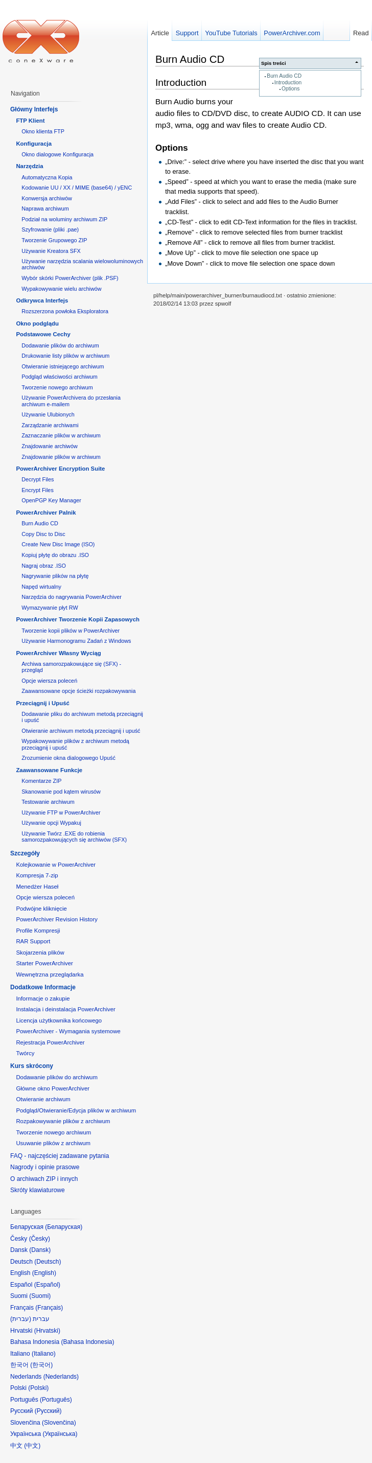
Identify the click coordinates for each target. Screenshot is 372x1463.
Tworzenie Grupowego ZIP (54, 240)
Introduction (287, 82)
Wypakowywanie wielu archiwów (61, 289)
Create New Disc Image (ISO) (58, 544)
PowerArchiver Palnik (46, 512)
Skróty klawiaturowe (37, 1190)
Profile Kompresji (38, 930)
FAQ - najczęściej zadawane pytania (59, 1155)
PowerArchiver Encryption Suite (60, 469)
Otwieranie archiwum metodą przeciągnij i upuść (80, 731)
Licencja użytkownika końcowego (59, 1020)
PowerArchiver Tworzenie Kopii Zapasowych (78, 619)
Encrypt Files (37, 490)
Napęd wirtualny (41, 587)
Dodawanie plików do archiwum (60, 345)
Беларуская (63, 1226)
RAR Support (33, 941)
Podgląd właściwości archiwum (59, 377)
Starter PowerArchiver (44, 963)
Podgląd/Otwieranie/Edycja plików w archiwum (76, 1110)
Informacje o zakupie (42, 998)
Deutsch (47, 1261)
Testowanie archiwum (48, 802)
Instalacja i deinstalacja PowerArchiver (65, 1009)
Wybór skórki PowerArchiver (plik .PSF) (69, 278)
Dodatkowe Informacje (43, 987)
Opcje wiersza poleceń (49, 681)
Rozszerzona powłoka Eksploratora (64, 311)
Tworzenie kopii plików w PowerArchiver (70, 631)
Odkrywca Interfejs (42, 300)
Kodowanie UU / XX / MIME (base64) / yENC (76, 187)
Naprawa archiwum (45, 208)
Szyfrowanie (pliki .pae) (50, 229)
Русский (48, 1410)
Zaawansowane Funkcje (49, 770)
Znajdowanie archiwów (49, 446)
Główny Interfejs (34, 109)
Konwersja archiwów (46, 198)
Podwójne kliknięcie (41, 908)
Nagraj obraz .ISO (43, 566)
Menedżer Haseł (37, 887)
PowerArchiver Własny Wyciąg (58, 653)
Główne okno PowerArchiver (52, 1088)
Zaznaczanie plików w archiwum (61, 435)
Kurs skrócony (31, 1066)
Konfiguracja (34, 144)
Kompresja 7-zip (37, 875)
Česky (39, 1238)
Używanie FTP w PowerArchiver (60, 812)
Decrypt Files (37, 479)
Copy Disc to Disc (43, 534)
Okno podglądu (37, 323)
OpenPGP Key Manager (51, 500)
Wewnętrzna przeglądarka (49, 974)
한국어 (41, 1364)
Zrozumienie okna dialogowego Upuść (68, 758)
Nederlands (61, 1376)
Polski (38, 1387)
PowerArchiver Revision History (57, 919)
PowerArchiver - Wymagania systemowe (68, 1031)
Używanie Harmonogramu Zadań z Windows (76, 641)
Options (290, 88)
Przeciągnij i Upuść (42, 703)
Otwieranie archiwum (43, 1099)
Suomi (40, 1295)
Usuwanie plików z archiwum (53, 1143)
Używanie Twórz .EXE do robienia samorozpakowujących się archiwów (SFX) (74, 836)
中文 (32, 1445)
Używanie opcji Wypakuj (51, 823)
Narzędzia (29, 166)
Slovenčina (59, 1422)
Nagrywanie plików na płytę (54, 576)
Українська (59, 1433)
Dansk (40, 1249)
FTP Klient (30, 121)
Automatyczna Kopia (46, 177)
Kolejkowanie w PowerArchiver (56, 865)
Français (49, 1307)
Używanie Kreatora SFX (51, 251)
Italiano (44, 1353)
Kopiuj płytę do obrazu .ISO (55, 555)
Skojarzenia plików (40, 952)
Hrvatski (47, 1330)
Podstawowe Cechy (43, 334)
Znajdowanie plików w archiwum (61, 457)
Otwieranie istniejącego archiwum (62, 366)
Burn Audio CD (284, 76)
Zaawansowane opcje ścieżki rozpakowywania (78, 691)
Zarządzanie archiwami (49, 425)
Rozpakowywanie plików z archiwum (63, 1121)
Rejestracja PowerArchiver (50, 1042)
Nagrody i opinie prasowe (44, 1167)
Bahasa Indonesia (87, 1341)
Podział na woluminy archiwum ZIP (64, 219)
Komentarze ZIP (41, 781)
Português (56, 1399)
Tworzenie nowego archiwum (57, 387)
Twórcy (25, 1053)
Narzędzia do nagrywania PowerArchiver (71, 597)
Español (47, 1284)
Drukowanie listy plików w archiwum (65, 356)
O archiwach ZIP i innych (44, 1178)
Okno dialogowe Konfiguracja (57, 154)
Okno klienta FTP (42, 131)
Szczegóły (25, 853)
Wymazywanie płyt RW (49, 608)
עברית (20, 1318)
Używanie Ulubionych (48, 414)
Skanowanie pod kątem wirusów (61, 791)
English (44, 1272)
